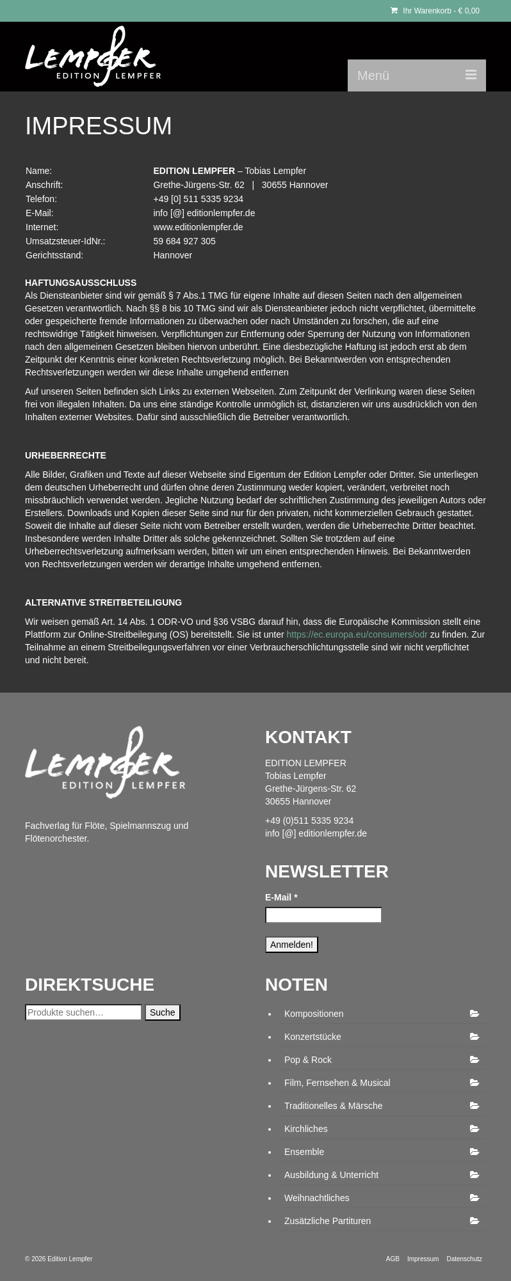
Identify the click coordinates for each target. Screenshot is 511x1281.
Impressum (423, 1258)
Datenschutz (464, 1258)
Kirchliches (306, 1129)
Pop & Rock (308, 1060)
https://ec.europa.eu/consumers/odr (357, 634)
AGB (393, 1258)
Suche (162, 1012)
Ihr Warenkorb (435, 10)
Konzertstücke (312, 1037)
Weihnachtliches (317, 1198)
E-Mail (281, 897)
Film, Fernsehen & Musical (337, 1083)
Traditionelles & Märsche (333, 1106)
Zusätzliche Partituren (327, 1221)
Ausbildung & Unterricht (331, 1175)
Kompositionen (314, 1014)
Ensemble (304, 1152)
